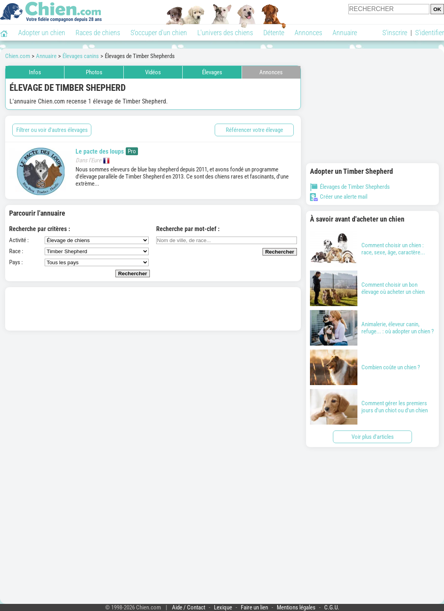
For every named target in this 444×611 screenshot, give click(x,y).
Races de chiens (98, 32)
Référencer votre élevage (254, 129)
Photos (94, 72)
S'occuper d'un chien (158, 32)
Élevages (212, 72)
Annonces (308, 32)
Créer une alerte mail (338, 196)
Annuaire (345, 32)
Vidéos (153, 72)
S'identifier (429, 32)
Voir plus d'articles (372, 436)
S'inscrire (394, 32)
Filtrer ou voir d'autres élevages (52, 129)
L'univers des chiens (225, 32)
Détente (273, 32)
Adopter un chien (41, 32)
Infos (35, 72)
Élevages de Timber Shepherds (350, 186)
